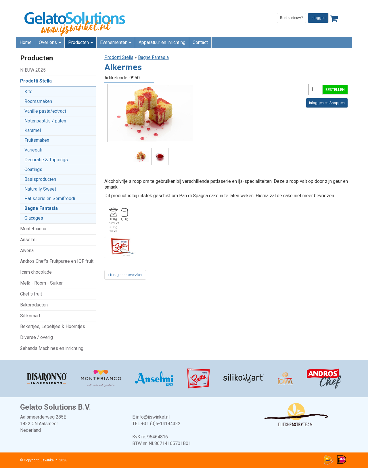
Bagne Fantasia (41, 208)
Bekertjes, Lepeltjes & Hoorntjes (52, 326)
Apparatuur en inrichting (162, 42)
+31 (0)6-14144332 (161, 423)
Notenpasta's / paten (45, 121)
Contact (200, 42)
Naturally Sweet (40, 189)
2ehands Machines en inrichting (51, 348)
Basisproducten (40, 179)
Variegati (33, 150)
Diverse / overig (36, 337)
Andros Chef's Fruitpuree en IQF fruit (56, 261)
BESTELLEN (335, 89)
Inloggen (318, 18)
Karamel (32, 130)
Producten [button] (80, 42)
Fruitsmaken (36, 140)
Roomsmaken (38, 101)
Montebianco (33, 228)
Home (26, 42)
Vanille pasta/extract (45, 111)
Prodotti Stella (36, 81)
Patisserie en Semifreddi (49, 198)
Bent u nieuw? (291, 18)
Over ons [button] (50, 42)
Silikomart (30, 316)
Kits (28, 91)
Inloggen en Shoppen (327, 103)
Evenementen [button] (115, 42)
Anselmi (28, 239)
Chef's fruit (31, 294)
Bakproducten (34, 305)
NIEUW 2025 (33, 70)
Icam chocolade (36, 272)
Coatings (33, 169)
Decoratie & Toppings (46, 159)
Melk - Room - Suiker (41, 283)
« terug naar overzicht (125, 275)
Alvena (27, 250)
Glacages (33, 218)
